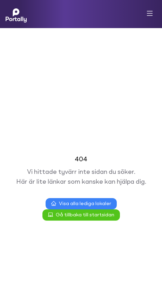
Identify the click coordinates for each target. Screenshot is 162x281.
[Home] (16, 14)
